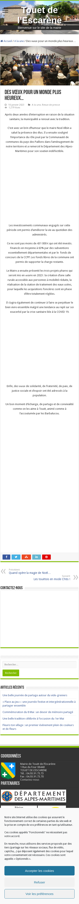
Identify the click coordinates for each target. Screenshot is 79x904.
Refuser (39, 882)
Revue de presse (51, 104)
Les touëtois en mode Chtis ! (48, 578)
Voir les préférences (39, 894)
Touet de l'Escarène (39, 15)
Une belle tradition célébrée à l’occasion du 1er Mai (33, 718)
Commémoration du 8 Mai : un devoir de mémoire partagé (38, 712)
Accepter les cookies (39, 871)
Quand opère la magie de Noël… (30, 571)
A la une (19, 41)
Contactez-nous (29, 779)
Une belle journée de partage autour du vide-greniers (35, 695)
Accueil (6, 41)
